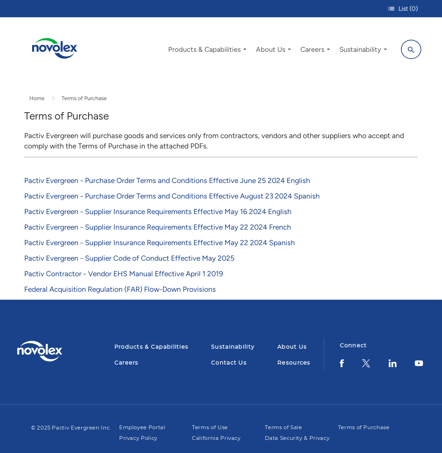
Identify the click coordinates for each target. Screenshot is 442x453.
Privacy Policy (138, 438)
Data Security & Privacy (297, 438)
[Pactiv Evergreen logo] (53, 351)
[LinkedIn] (392, 365)
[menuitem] (207, 51)
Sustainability (232, 347)
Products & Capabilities (151, 347)
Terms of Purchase (364, 427)
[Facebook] (342, 365)
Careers (126, 363)
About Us (292, 347)
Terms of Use (210, 427)
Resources (293, 363)
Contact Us (229, 363)
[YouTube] (419, 365)
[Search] (411, 49)
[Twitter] (366, 365)
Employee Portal (142, 427)
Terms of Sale (283, 427)
